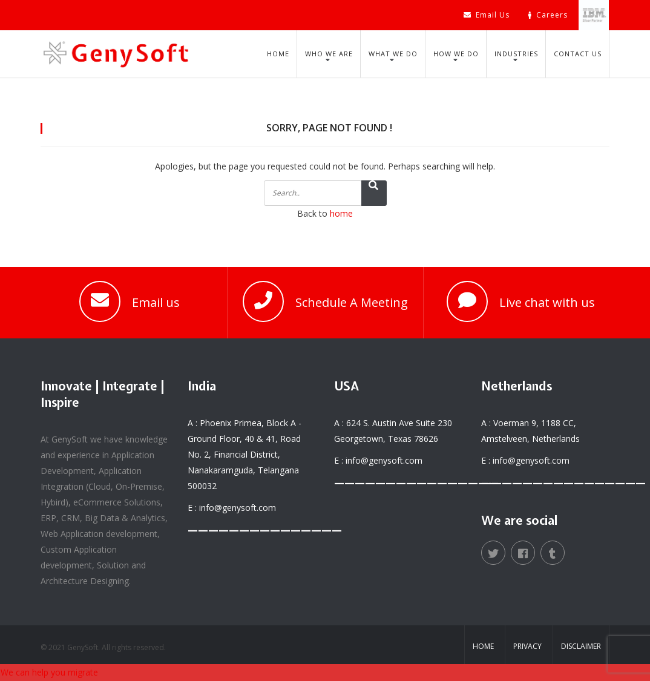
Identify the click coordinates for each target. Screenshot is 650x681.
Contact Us (578, 53)
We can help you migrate (49, 672)
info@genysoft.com (237, 507)
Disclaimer (581, 646)
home (341, 213)
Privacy (527, 646)
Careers (548, 15)
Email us (156, 302)
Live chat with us (547, 302)
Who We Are (329, 53)
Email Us (487, 15)
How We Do (456, 53)
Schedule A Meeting (351, 302)
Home (278, 53)
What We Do (393, 53)
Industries (516, 53)
